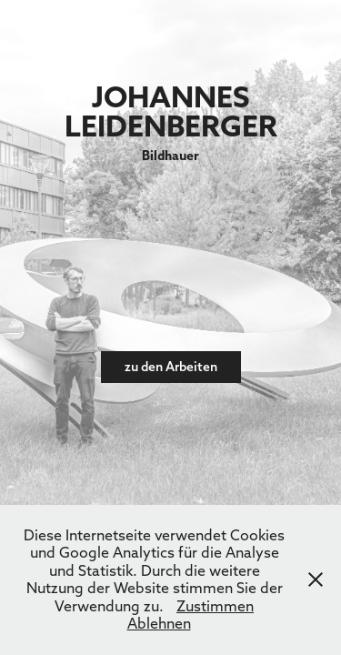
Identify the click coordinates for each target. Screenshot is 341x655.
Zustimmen (215, 606)
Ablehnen (159, 623)
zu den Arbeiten (171, 366)
